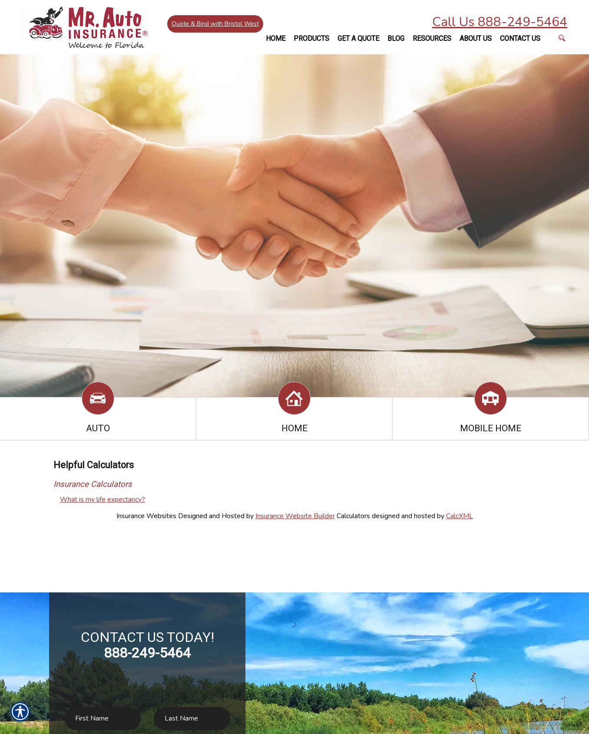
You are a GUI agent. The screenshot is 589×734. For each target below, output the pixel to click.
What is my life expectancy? (102, 499)
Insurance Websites (146, 516)
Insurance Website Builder (295, 516)
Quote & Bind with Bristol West (215, 24)
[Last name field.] (192, 718)
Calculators (353, 516)
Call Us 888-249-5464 (499, 22)
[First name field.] (102, 718)
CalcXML (459, 516)
